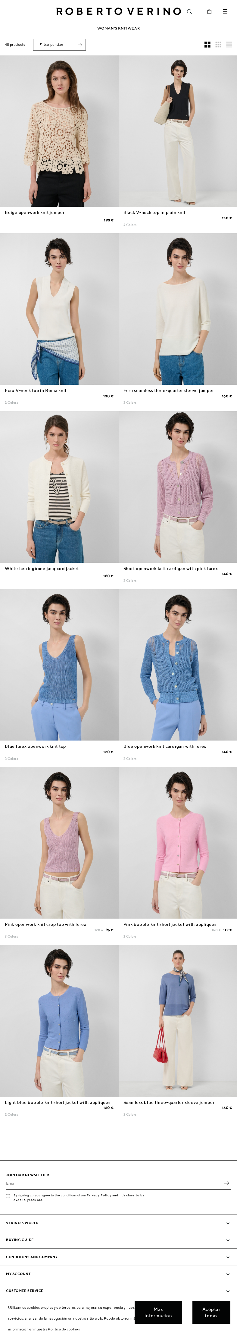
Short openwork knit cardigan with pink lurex (170, 568)
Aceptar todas (211, 1312)
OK (226, 1183)
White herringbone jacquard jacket (42, 568)
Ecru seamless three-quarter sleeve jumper (168, 390)
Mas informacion (158, 1312)
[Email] (114, 1183)
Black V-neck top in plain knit (154, 212)
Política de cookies (64, 1329)
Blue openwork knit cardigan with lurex (165, 746)
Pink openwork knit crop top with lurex (45, 924)
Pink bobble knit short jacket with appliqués (170, 924)
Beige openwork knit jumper (35, 212)
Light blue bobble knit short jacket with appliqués (58, 1102)
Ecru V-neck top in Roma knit (36, 390)
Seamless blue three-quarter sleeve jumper (169, 1102)
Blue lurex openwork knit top (35, 746)
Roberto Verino (118, 11)
